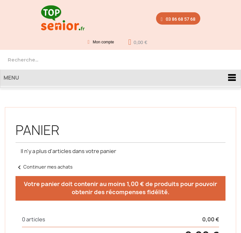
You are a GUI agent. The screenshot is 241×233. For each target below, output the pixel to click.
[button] (178, 18)
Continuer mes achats (44, 167)
